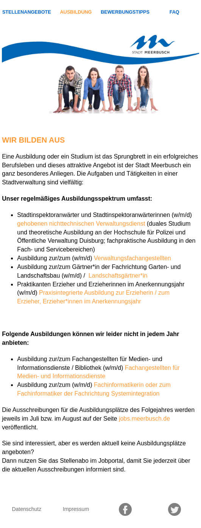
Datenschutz (26, 509)
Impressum (76, 509)
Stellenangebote (26, 12)
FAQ (174, 12)
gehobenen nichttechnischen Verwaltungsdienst (81, 223)
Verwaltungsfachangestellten (132, 258)
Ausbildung (76, 12)
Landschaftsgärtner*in (117, 275)
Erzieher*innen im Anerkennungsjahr (92, 301)
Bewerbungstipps (125, 12)
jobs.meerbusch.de (144, 418)
